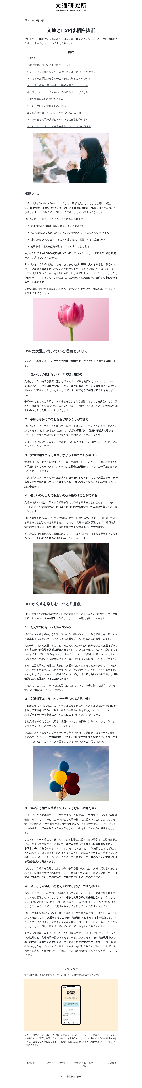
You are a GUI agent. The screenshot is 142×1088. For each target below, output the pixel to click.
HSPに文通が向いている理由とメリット (49, 65)
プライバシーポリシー (57, 1062)
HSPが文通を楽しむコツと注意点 (45, 99)
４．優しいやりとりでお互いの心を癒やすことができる (57, 92)
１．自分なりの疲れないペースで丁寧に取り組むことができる (61, 71)
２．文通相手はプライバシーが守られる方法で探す (55, 112)
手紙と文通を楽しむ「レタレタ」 (55, 975)
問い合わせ (111, 1062)
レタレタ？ (71, 969)
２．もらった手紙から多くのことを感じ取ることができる (59, 78)
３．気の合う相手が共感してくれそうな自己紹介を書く (57, 119)
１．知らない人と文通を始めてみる (46, 106)
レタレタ (78, 741)
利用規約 (31, 1062)
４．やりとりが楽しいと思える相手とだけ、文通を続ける (59, 126)
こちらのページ (45, 685)
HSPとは (31, 58)
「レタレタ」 (106, 1041)
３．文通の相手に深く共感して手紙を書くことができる (57, 85)
